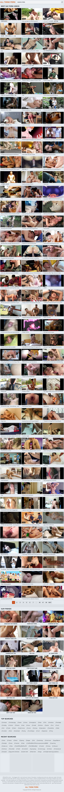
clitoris (11, 725)
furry (51, 731)
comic (29, 728)
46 (39, 602)
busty (24, 731)
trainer (10, 740)
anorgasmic (33, 722)
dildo (58, 728)
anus (29, 725)
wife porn (55, 746)
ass (23, 725)
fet (34, 740)
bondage (59, 722)
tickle (9, 728)
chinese (5, 722)
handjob (5, 743)
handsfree (51, 728)
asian (20, 722)
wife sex (5, 749)
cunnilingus (31, 731)
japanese (45, 731)
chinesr (50, 749)
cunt (38, 731)
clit (3, 728)
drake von (5, 746)
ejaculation (43, 728)
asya (40, 751)
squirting (53, 743)
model (34, 725)
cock (58, 725)
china (26, 722)
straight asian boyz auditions (52, 751)
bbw (12, 746)
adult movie (22, 728)
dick (11, 731)
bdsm (14, 728)
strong (35, 728)
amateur (52, 722)
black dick (33, 751)
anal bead (17, 731)
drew (4, 740)
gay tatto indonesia (14, 751)
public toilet (25, 751)
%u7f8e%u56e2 (33, 746)
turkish (42, 746)
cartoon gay (42, 749)
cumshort (25, 749)
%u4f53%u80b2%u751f (21, 746)
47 (43, 602)
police (47, 725)
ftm (45, 722)
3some (17, 725)
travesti (5, 751)
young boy (33, 749)
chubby (4, 725)
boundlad (12, 749)
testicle (17, 743)
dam (23, 743)
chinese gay (13, 722)
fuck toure (48, 740)
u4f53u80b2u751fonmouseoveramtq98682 (38, 743)
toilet (19, 749)
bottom (41, 725)
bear (40, 722)
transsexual (58, 749)
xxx (53, 725)
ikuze (11, 743)
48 (46, 602)
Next (50, 602)
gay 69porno (57, 740)
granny (22, 740)
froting (48, 746)
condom (5, 731)
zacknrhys (40, 740)
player (28, 740)
